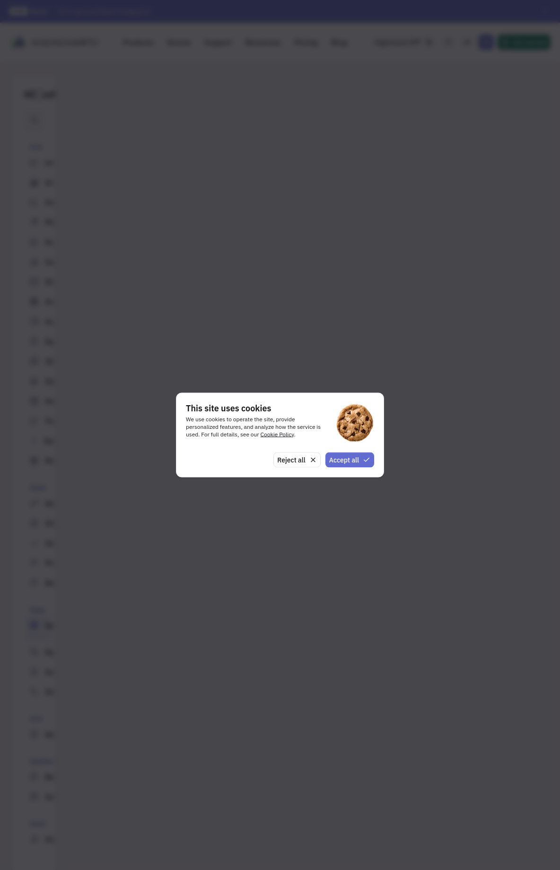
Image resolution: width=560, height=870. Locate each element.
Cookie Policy (277, 433)
